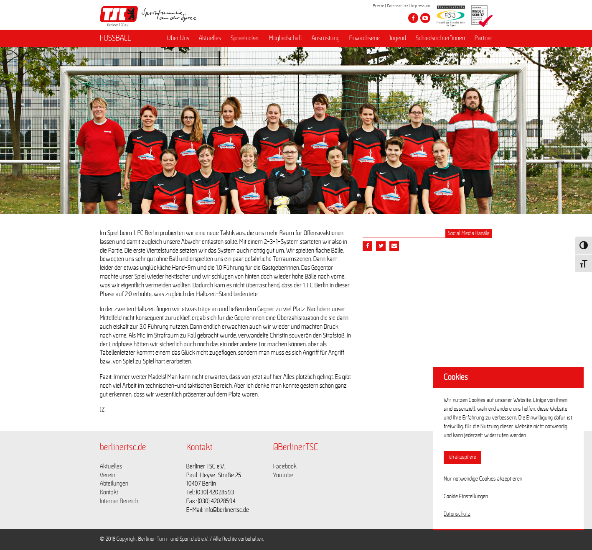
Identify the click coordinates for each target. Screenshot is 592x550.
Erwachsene (364, 38)
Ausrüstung (326, 38)
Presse (378, 6)
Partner (484, 38)
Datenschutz (398, 6)
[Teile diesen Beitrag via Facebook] (367, 246)
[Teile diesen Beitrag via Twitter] (381, 246)
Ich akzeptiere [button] (462, 457)
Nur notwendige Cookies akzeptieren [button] (483, 479)
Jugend (397, 38)
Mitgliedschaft (285, 38)
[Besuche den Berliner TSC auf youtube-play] (425, 18)
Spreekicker (245, 38)
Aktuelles (210, 38)
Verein (107, 475)
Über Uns (178, 38)
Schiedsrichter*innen (440, 38)
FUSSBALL (115, 38)
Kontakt (109, 492)
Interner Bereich (119, 501)
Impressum (420, 6)
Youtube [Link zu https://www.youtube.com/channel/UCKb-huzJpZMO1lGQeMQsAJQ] (283, 475)
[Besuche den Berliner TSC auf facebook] (413, 18)
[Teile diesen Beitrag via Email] (394, 246)
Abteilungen (114, 483)
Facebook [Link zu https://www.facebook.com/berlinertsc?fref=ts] (285, 466)
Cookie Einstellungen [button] (466, 496)
